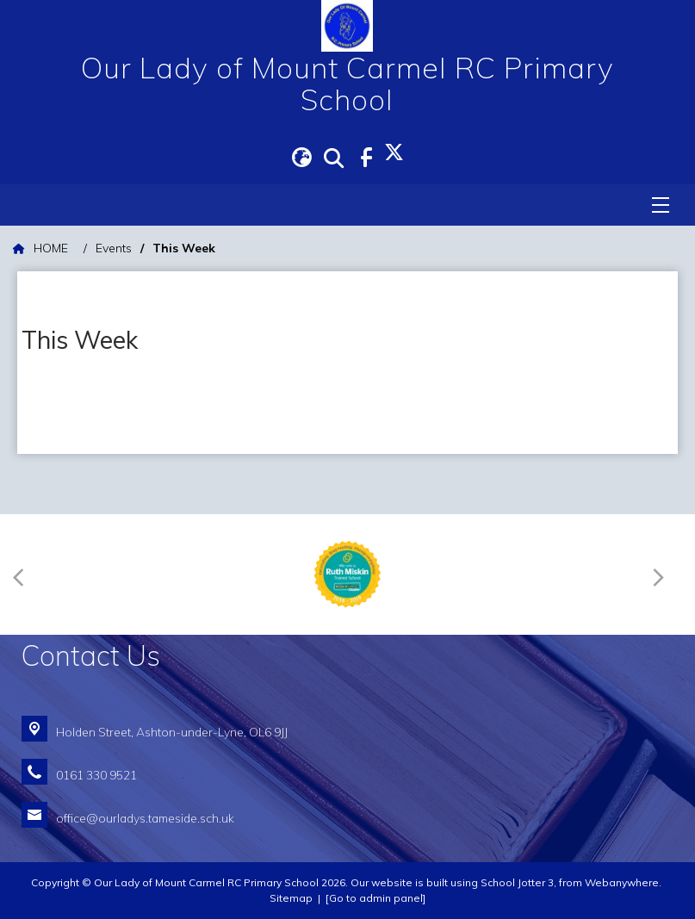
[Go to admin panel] (375, 897)
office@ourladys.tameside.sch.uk (145, 817)
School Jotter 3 (517, 882)
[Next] (662, 574)
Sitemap (291, 897)
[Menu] (660, 205)
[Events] (114, 248)
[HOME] (40, 248)
